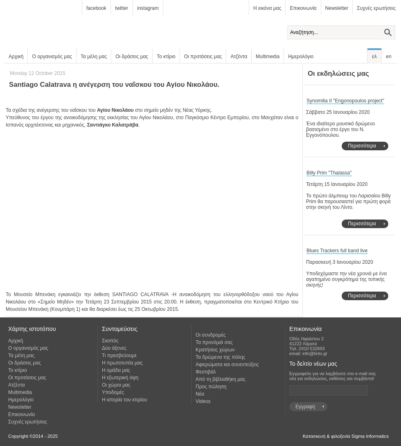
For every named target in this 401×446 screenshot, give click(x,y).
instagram (148, 8)
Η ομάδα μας (116, 370)
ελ (374, 56)
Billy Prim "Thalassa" (329, 173)
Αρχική (16, 56)
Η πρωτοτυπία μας (122, 363)
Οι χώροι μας (116, 385)
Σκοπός (110, 341)
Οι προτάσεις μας (203, 56)
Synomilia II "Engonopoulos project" (345, 101)
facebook (96, 8)
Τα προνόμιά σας (214, 342)
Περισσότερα (362, 146)
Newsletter (337, 8)
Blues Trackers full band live (336, 251)
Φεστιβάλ (206, 372)
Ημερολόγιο (300, 56)
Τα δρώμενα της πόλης (220, 357)
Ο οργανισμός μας (52, 56)
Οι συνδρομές (211, 335)
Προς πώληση (211, 386)
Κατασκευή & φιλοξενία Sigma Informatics (346, 436)
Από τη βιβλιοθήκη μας (221, 379)
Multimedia (267, 56)
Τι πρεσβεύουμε (119, 355)
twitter (121, 8)
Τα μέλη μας (94, 56)
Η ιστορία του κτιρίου (124, 400)
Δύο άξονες (114, 348)
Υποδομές (113, 392)
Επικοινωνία (303, 8)
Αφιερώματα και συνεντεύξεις (227, 364)
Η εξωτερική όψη (120, 377)
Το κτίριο (166, 56)
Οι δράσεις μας (131, 56)
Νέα (200, 394)
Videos (203, 401)
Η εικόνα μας (267, 8)
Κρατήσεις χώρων (215, 350)
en (388, 56)
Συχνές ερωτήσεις (376, 8)
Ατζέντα (238, 56)
